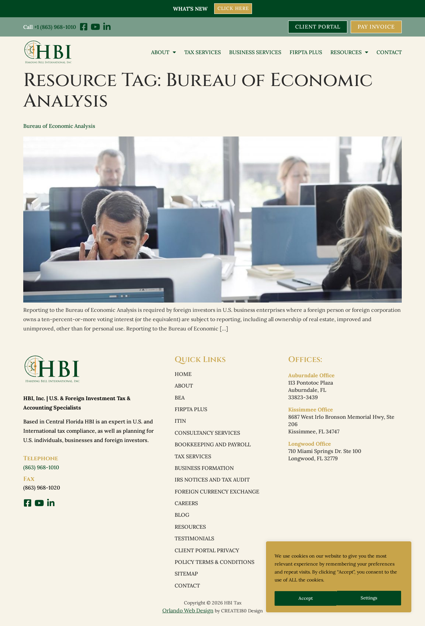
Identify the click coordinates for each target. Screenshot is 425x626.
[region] (339, 578)
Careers (186, 505)
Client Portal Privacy (207, 553)
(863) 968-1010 (41, 467)
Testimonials (194, 541)
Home (183, 374)
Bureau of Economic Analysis (59, 126)
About (163, 52)
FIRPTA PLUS (306, 52)
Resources (349, 52)
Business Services (255, 52)
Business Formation (204, 470)
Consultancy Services (207, 434)
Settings (307, 598)
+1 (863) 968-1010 (55, 26)
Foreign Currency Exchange (217, 494)
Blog (182, 517)
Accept (372, 598)
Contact (389, 52)
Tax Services (202, 52)
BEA (180, 398)
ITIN (180, 422)
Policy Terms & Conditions (214, 565)
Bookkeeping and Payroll (213, 446)
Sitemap (186, 577)
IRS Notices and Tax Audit (212, 482)
